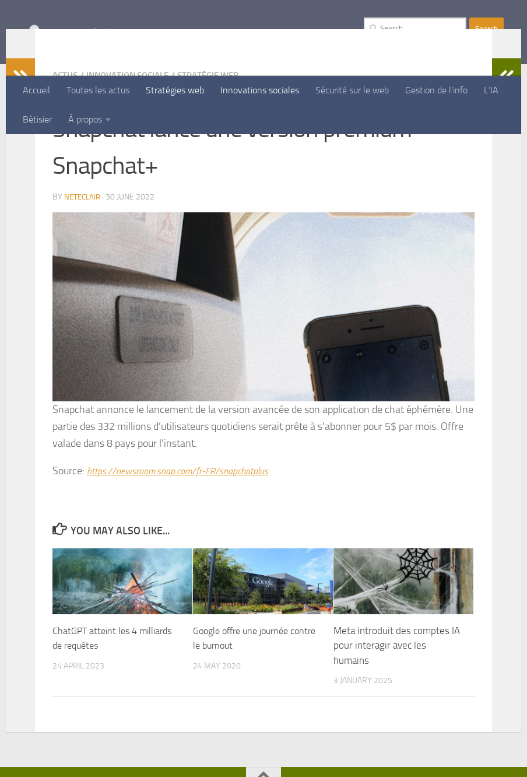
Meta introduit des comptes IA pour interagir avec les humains (396, 720)
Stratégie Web (220, 151)
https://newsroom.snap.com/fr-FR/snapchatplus (188, 546)
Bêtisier (37, 119)
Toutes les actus (97, 90)
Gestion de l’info (436, 90)
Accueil (36, 90)
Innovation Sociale (133, 151)
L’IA (491, 90)
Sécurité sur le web (352, 90)
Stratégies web (175, 90)
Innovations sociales (259, 90)
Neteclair (83, 273)
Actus (65, 151)
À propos (85, 119)
